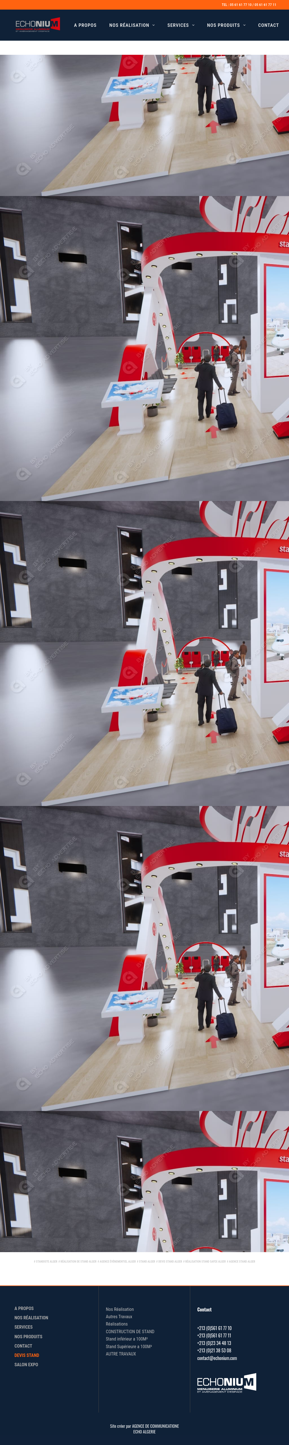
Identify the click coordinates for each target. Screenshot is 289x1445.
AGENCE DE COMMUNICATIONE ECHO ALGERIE (155, 1429)
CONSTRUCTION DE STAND (130, 1331)
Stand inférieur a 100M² (127, 1339)
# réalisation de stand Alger (77, 1261)
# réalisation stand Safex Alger (204, 1261)
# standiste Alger (45, 1261)
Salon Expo (26, 1364)
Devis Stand (26, 1355)
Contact (268, 25)
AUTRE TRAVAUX (121, 1354)
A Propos (85, 25)
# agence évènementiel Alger (117, 1261)
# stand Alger (146, 1261)
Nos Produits (227, 25)
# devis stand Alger (169, 1261)
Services (181, 25)
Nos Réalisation (133, 25)
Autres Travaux (119, 1316)
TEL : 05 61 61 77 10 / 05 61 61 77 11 (249, 5)
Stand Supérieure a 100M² (129, 1346)
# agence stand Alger (241, 1261)
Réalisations (117, 1324)
